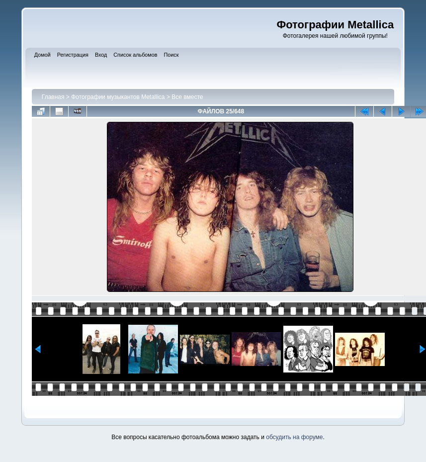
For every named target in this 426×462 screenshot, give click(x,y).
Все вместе (187, 96)
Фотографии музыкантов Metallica (118, 96)
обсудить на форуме (294, 437)
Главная (53, 96)
